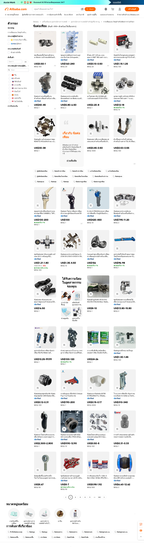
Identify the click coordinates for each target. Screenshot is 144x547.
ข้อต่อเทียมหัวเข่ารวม (100, 176)
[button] (82, 9)
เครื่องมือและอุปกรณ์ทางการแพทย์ (54, 22)
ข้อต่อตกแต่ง (87, 532)
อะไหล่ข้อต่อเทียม (94, 171)
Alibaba (36, 22)
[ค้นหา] (90, 9)
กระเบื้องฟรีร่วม (99, 537)
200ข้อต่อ (42, 537)
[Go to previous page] (66, 497)
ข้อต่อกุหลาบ (57, 532)
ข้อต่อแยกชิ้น (13, 537)
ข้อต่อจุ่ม (52, 182)
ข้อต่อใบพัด (69, 537)
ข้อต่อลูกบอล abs (103, 532)
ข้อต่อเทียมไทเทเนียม (60, 176)
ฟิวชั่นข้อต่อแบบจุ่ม (15, 532)
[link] (141, 524)
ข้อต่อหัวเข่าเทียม (58, 171)
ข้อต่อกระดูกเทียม (80, 182)
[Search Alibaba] (56, 9)
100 (99, 497)
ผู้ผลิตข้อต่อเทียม (41, 171)
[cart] (113, 9)
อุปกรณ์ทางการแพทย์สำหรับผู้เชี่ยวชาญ (85, 22)
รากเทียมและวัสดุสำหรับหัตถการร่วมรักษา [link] (118, 22)
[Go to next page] (104, 497)
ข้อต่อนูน (31, 532)
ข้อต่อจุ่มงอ (117, 176)
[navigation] (18, 259)
